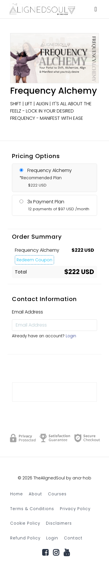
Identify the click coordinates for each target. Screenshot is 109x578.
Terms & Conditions (32, 509)
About (35, 494)
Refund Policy (25, 538)
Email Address (27, 312)
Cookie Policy (25, 523)
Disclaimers (59, 523)
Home (16, 494)
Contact (73, 538)
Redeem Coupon (34, 260)
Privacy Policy (75, 509)
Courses (57, 494)
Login (71, 336)
